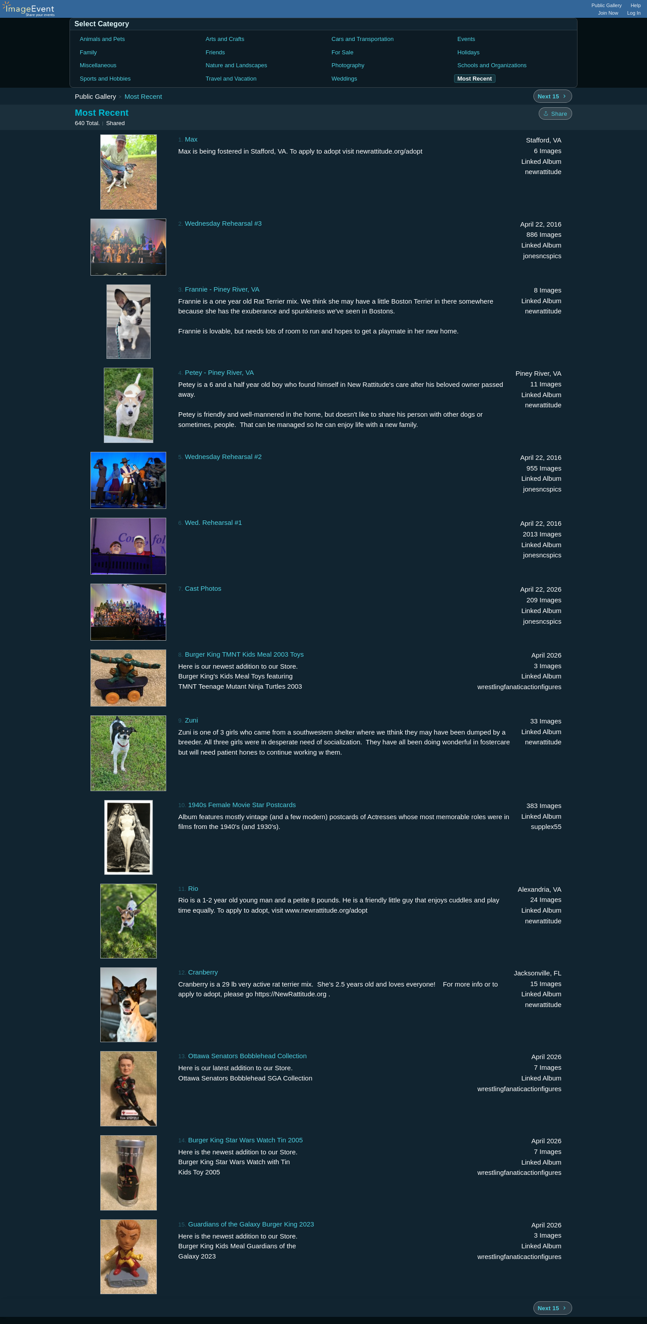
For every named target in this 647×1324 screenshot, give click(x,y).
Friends (215, 52)
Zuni (191, 720)
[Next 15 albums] (552, 96)
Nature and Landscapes (236, 65)
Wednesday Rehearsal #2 (223, 456)
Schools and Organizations (492, 65)
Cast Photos (203, 588)
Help (636, 5)
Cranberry (203, 972)
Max (191, 139)
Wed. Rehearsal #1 (213, 522)
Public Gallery (607, 5)
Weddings (344, 78)
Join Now (608, 13)
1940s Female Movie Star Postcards (242, 804)
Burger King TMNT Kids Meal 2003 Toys (244, 654)
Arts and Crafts (225, 39)
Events (466, 39)
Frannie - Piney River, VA (222, 289)
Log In (634, 13)
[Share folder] (555, 113)
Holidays (469, 52)
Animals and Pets (102, 39)
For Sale (342, 52)
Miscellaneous (98, 65)
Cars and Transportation (362, 39)
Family (88, 52)
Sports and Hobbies (105, 78)
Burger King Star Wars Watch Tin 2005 (245, 1140)
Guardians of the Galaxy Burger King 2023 (251, 1224)
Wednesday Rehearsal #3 (223, 223)
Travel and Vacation (231, 78)
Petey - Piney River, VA (219, 372)
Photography (348, 65)
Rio (193, 888)
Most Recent (143, 96)
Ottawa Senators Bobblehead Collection (247, 1056)
